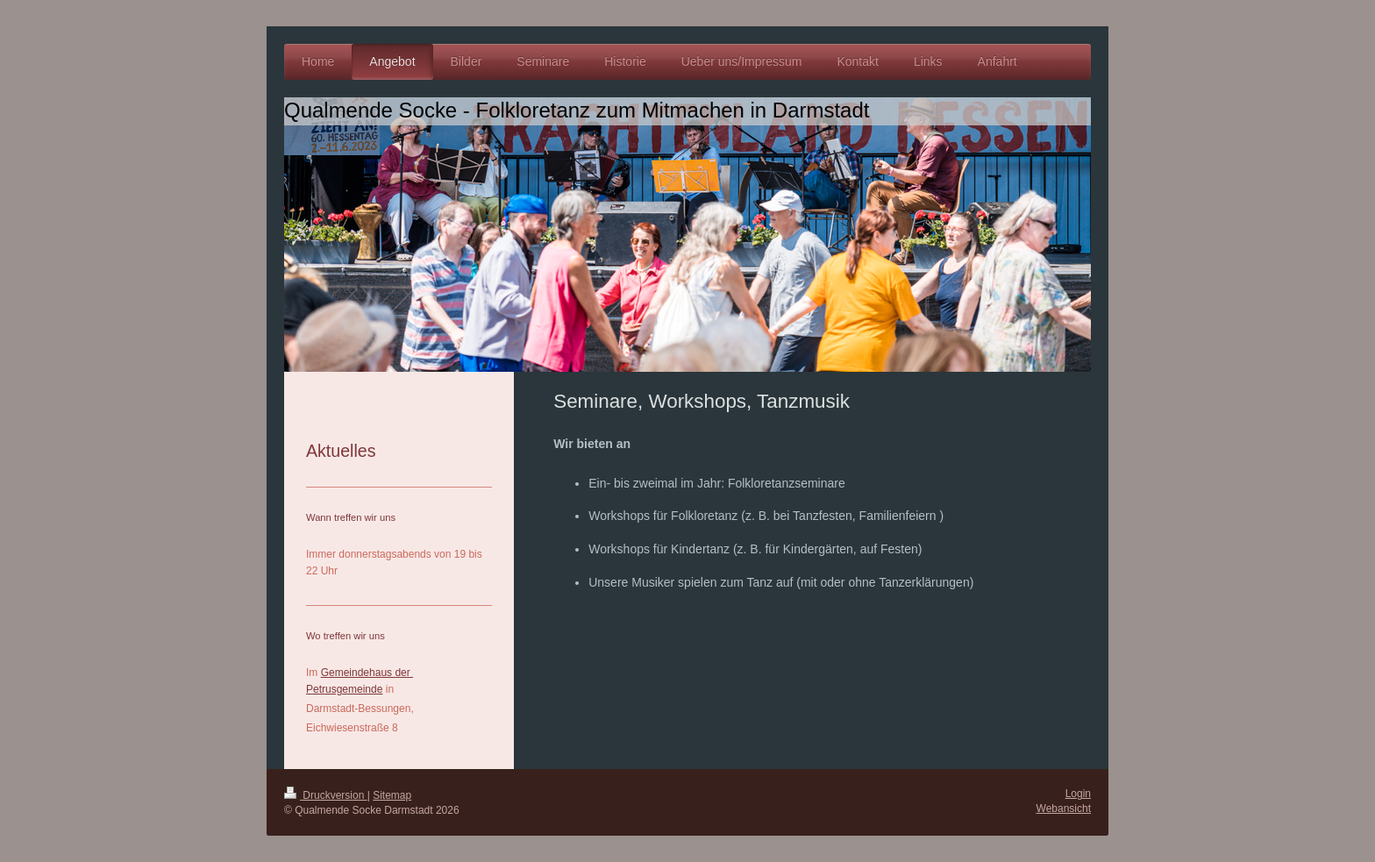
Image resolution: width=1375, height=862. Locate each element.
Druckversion (325, 795)
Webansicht (1064, 808)
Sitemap (392, 795)
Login (1078, 793)
